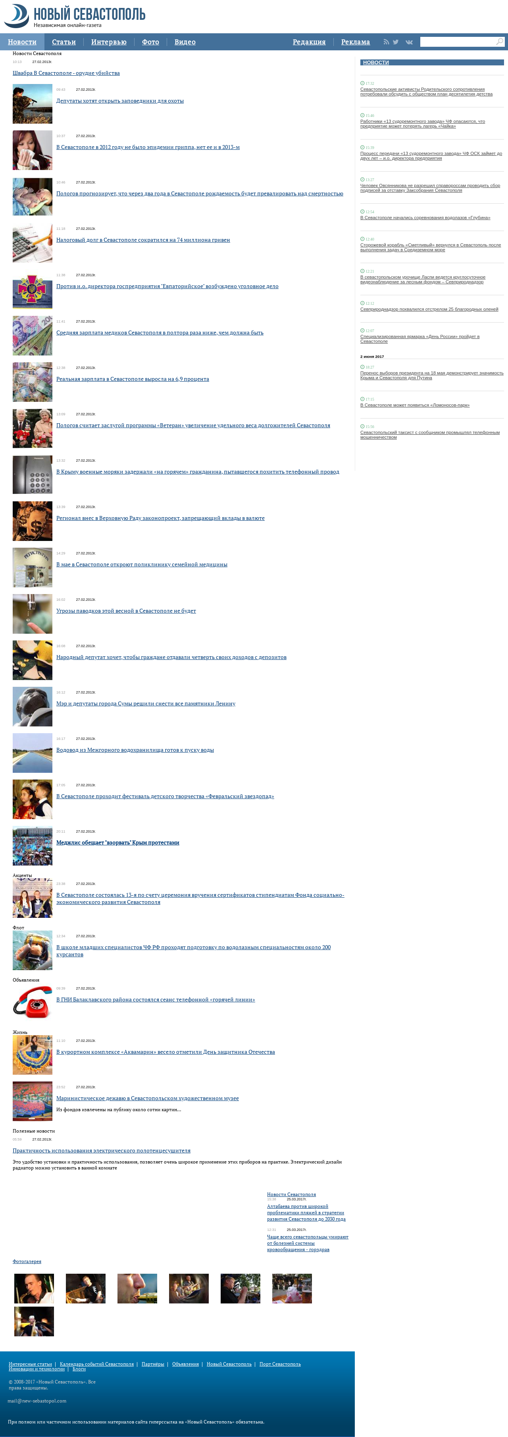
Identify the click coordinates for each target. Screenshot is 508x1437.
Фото (150, 41)
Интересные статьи (30, 1364)
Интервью (109, 41)
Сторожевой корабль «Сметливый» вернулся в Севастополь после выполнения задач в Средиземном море (430, 247)
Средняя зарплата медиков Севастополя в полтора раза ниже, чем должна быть (160, 332)
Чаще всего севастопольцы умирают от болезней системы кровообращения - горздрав (307, 1243)
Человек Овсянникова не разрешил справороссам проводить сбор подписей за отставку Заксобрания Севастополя (430, 188)
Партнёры (153, 1364)
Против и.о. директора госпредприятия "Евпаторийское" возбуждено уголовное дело (167, 286)
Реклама (355, 41)
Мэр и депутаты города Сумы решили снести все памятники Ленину (145, 703)
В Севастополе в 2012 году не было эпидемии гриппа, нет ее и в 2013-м (148, 147)
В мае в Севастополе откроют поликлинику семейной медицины (141, 564)
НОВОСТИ (376, 62)
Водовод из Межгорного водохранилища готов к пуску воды (135, 749)
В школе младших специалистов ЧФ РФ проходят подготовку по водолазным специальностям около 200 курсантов (193, 950)
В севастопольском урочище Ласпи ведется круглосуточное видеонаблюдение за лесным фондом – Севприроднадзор (422, 279)
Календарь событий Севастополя (97, 1364)
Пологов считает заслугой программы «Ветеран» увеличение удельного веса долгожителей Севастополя (193, 425)
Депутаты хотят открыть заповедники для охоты (120, 100)
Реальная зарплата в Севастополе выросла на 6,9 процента (132, 378)
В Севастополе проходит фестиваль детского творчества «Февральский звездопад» (165, 796)
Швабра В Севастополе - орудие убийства (66, 72)
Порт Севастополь (280, 1364)
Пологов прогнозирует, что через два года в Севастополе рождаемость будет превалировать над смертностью (199, 193)
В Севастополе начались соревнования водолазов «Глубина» (425, 217)
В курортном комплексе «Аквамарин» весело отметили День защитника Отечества (165, 1051)
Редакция (309, 41)
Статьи (64, 41)
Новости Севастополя (291, 1194)
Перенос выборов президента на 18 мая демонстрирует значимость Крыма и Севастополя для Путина (432, 375)
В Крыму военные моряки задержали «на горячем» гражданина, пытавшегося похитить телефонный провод (197, 471)
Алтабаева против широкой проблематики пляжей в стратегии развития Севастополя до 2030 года (306, 1212)
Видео (185, 41)
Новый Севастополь (229, 1364)
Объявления (185, 1364)
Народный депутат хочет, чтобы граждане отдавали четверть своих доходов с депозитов (171, 657)
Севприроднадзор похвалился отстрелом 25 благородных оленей (429, 309)
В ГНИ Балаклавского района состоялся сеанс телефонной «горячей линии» (155, 999)
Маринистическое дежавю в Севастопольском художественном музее (147, 1098)
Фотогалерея (27, 1261)
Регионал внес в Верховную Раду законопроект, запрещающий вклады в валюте (160, 518)
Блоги (79, 1369)
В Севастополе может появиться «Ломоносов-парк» (415, 405)
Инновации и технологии (37, 1369)
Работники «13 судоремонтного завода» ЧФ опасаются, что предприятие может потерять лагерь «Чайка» (422, 123)
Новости (22, 41)
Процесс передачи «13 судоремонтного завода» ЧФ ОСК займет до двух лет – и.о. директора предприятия (431, 156)
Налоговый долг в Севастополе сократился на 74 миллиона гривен (143, 239)
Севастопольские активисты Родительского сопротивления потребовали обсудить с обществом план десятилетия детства (426, 91)
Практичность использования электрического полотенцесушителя (101, 1150)
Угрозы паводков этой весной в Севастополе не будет (126, 610)
